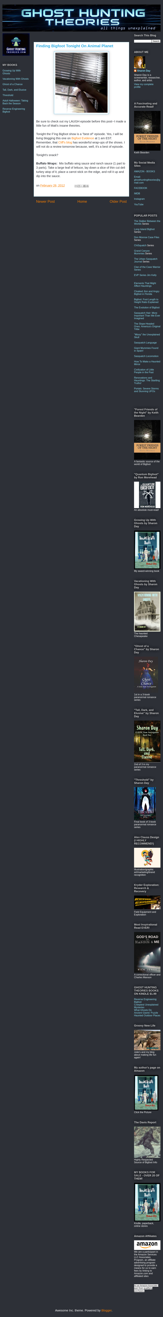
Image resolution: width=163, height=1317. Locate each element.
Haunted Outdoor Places (147, 1015)
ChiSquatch (140, 245)
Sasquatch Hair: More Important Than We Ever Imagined (147, 316)
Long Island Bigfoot (144, 229)
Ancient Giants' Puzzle (146, 1012)
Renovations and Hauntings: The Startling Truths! (147, 380)
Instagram (139, 199)
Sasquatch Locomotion (146, 356)
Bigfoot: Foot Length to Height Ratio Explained (146, 300)
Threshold (8, 95)
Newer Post (45, 201)
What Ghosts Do (143, 1010)
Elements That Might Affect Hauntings (145, 284)
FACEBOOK (140, 188)
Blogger (106, 1310)
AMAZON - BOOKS (144, 171)
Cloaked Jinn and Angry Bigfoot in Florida (146, 292)
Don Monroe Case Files (146, 237)
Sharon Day (143, 70)
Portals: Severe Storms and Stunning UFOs (146, 390)
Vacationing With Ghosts (16, 79)
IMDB (137, 193)
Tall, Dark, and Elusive (14, 90)
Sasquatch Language (145, 342)
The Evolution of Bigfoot (147, 307)
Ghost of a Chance (12, 84)
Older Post (118, 201)
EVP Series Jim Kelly (145, 275)
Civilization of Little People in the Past (144, 371)
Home (82, 201)
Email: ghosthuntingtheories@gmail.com (147, 180)
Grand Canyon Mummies (142, 252)
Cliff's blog (65, 142)
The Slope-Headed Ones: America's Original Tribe (147, 326)
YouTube (139, 204)
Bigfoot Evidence (83, 138)
